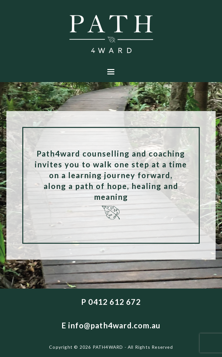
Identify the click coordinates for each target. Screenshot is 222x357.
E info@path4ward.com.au (111, 325)
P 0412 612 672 (111, 301)
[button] (110, 71)
